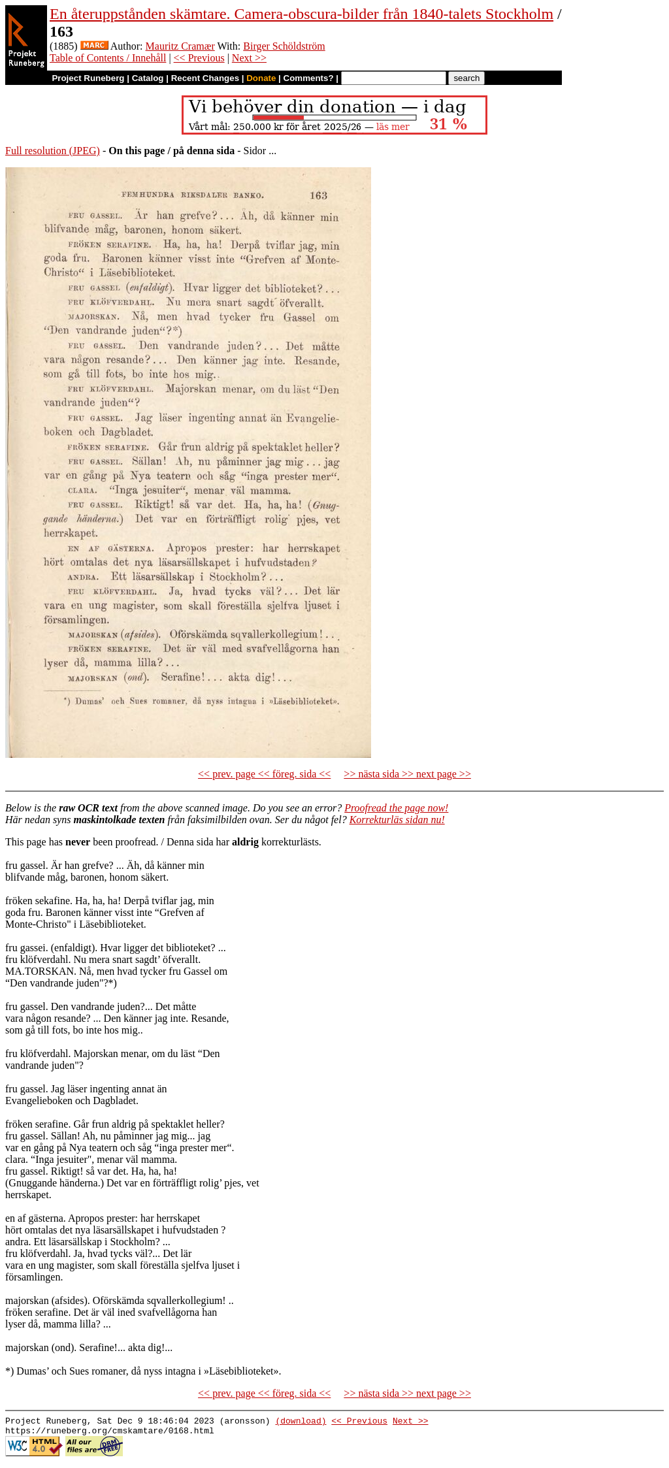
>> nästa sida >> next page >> (407, 773)
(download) (300, 1422)
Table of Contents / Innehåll (108, 57)
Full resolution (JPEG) (52, 150)
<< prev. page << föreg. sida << (264, 773)
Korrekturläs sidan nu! (397, 819)
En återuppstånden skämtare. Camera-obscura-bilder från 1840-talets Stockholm (301, 13)
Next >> (249, 57)
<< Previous (199, 57)
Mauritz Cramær (180, 46)
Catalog (148, 78)
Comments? (309, 78)
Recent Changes (205, 78)
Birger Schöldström (284, 46)
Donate (261, 78)
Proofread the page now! (396, 807)
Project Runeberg (88, 78)
